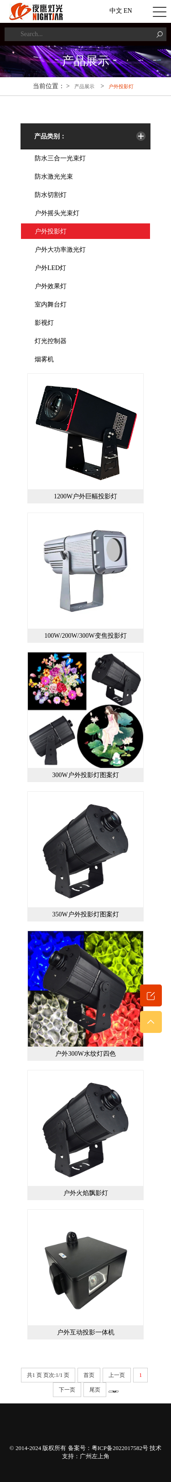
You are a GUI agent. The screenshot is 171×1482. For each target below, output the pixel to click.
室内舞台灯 (51, 304)
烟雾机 (44, 359)
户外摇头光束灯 (57, 213)
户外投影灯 (121, 86)
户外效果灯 (51, 286)
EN (128, 10)
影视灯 (44, 322)
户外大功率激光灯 (60, 249)
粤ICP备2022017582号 (120, 1448)
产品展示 (84, 86)
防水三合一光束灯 (60, 158)
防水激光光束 (54, 176)
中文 (115, 10)
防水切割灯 (51, 194)
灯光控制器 (51, 341)
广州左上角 (94, 1456)
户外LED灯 (50, 268)
